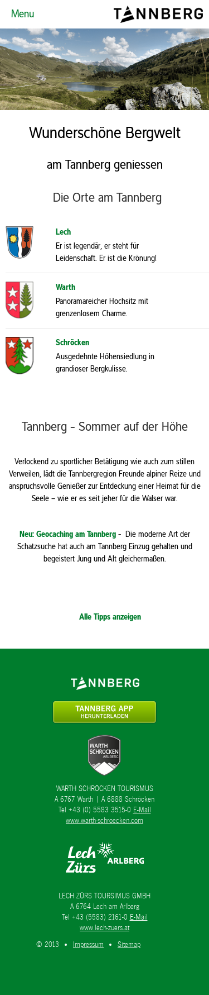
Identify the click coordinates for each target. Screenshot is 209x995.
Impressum (88, 944)
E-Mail (142, 810)
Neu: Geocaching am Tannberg (68, 534)
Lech (63, 231)
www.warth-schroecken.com (104, 820)
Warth (65, 287)
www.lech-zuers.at (104, 927)
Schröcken (72, 342)
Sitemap (129, 944)
